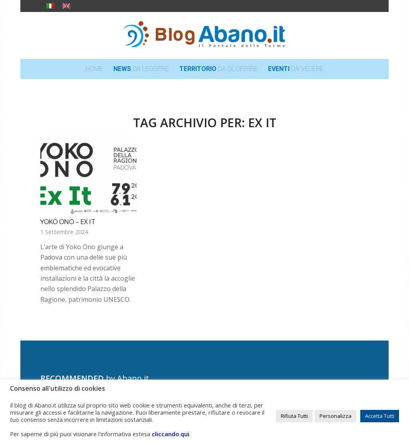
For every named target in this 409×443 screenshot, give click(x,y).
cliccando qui (170, 434)
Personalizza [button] (335, 415)
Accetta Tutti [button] (379, 415)
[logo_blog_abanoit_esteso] (204, 35)
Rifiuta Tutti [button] (294, 415)
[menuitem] (94, 69)
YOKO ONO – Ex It (67, 221)
